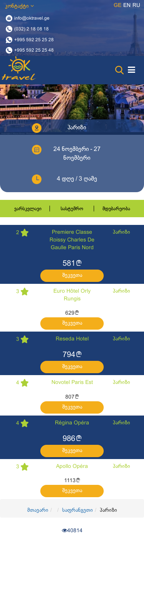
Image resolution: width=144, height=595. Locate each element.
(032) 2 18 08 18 (31, 29)
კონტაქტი (19, 6)
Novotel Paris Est (72, 382)
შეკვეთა (72, 275)
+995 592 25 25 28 (34, 39)
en (127, 5)
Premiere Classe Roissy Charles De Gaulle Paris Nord (72, 240)
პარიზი (121, 232)
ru (136, 5)
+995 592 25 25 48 (34, 50)
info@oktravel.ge (32, 18)
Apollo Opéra (72, 466)
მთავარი (37, 510)
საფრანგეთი (77, 510)
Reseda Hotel (72, 339)
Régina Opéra (72, 423)
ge (117, 5)
